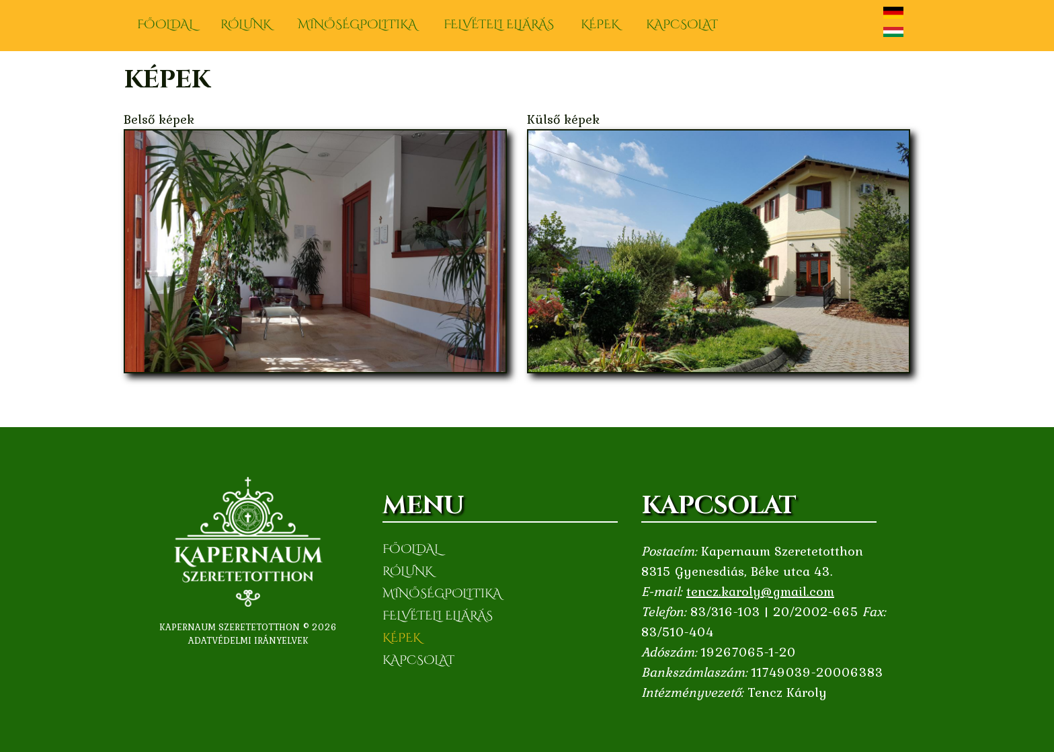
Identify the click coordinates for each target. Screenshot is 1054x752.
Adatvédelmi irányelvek (248, 640)
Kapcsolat (682, 24)
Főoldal (165, 24)
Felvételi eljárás (499, 24)
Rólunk (245, 24)
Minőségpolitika (357, 24)
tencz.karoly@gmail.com (760, 591)
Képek (600, 24)
